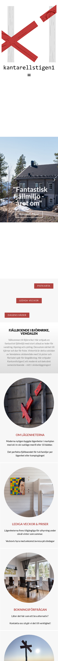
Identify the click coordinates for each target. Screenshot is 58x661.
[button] (29, 74)
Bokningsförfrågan (30, 609)
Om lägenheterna (30, 435)
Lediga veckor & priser (30, 524)
